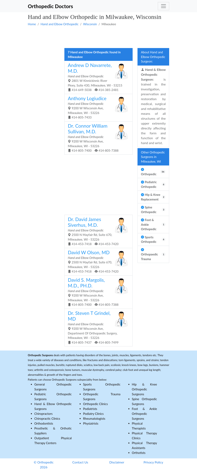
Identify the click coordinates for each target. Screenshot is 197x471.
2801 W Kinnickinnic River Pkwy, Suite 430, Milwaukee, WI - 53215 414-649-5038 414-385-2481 (97, 77)
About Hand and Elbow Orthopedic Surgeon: (153, 56)
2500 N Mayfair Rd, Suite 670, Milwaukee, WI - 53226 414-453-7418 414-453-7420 (97, 231)
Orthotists (138, 453)
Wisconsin (90, 24)
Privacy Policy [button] (153, 462)
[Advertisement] (98, 37)
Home (32, 24)
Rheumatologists (94, 418)
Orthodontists (43, 423)
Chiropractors (43, 413)
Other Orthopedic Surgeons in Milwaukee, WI (153, 156)
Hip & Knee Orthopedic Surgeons (144, 389)
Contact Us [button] (80, 462)
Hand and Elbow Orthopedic (60, 24)
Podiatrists (90, 409)
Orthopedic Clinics (95, 404)
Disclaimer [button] (116, 462)
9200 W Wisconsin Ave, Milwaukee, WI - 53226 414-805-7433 (97, 107)
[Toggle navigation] (163, 6)
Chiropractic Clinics (47, 418)
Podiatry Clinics (93, 413)
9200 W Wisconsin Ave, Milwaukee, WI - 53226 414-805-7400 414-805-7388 (97, 137)
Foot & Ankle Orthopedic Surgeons (144, 413)
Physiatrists (90, 423)
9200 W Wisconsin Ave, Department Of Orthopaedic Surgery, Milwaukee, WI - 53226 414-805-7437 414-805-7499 (97, 327)
